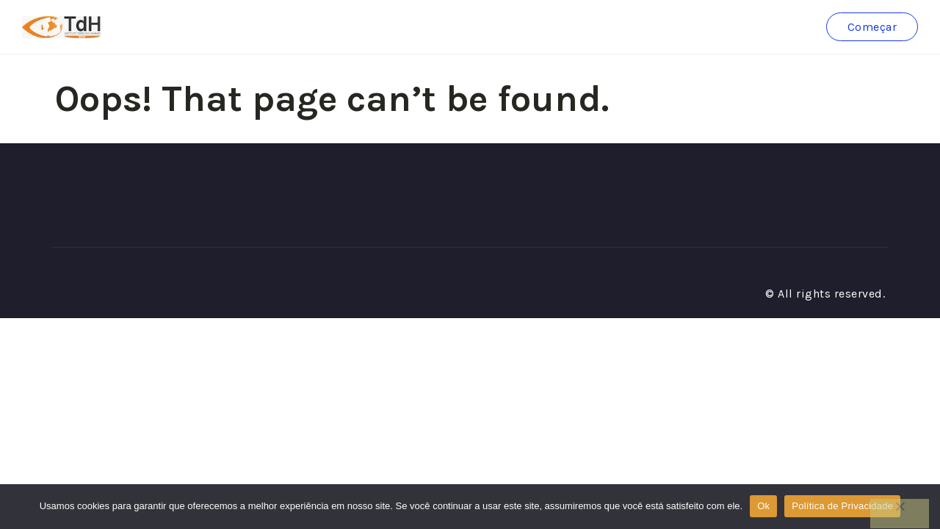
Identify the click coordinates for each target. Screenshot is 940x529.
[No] (899, 513)
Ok (763, 505)
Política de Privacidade (842, 505)
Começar (872, 27)
